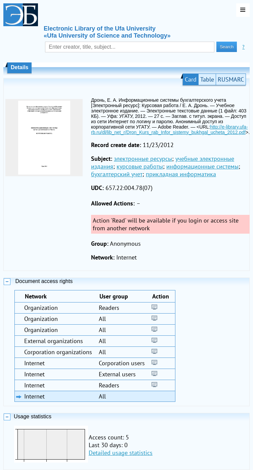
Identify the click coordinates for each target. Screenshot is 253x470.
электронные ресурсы (143, 158)
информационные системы (202, 166)
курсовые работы (140, 166)
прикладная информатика (181, 174)
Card (191, 79)
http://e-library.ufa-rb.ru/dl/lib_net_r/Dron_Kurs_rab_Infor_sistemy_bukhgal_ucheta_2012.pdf (169, 129)
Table (207, 79)
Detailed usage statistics (121, 453)
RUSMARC (231, 79)
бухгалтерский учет (116, 174)
